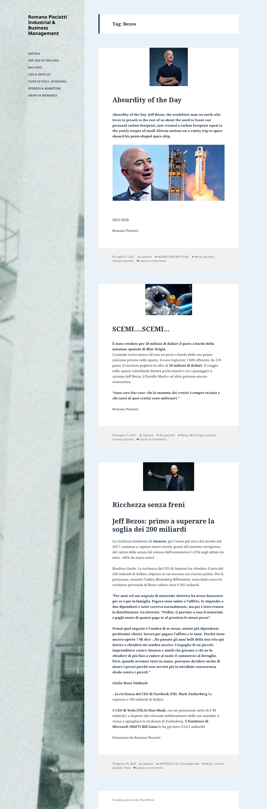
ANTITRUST (166, 764)
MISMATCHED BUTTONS (173, 257)
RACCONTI (35, 67)
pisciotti (209, 257)
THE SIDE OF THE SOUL (43, 60)
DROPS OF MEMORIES (42, 95)
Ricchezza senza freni (148, 504)
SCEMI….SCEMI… (141, 328)
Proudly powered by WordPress (133, 800)
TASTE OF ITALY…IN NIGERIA (47, 81)
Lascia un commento (152, 261)
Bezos (198, 257)
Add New (34, 53)
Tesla (127, 768)
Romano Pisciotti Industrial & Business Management (47, 25)
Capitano (146, 257)
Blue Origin (197, 435)
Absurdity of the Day (147, 99)
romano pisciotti (123, 261)
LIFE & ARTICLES (39, 74)
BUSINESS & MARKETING (44, 88)
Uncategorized (189, 764)
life (161, 435)
